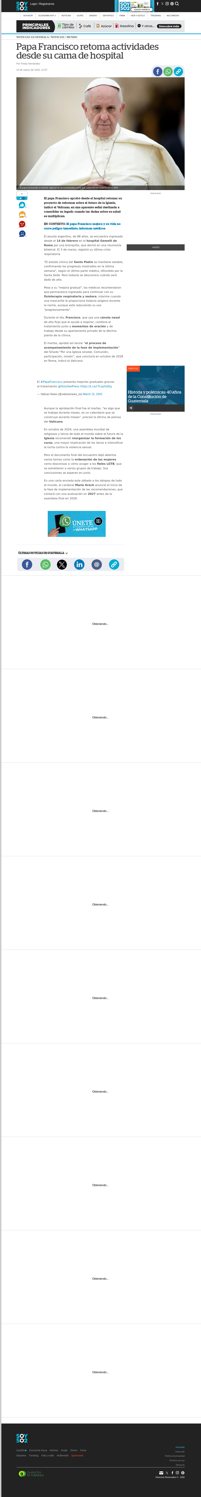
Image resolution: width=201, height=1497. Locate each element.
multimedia (173, 15)
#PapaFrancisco (52, 382)
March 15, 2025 (92, 394)
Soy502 (28, 15)
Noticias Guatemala (32, 37)
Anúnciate (180, 1447)
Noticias (66, 15)
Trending (155, 15)
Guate (80, 15)
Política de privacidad (175, 1456)
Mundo (72, 37)
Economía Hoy (47, 15)
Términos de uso (177, 1460)
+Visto (155, 247)
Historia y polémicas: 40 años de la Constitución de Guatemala (154, 396)
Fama (122, 15)
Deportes (108, 15)
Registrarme (46, 3)
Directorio (180, 1465)
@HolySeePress (68, 386)
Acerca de (180, 1451)
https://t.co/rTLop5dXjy (96, 386)
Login (33, 3)
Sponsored (77, 1455)
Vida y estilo (138, 15)
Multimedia (63, 1455)
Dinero (93, 15)
